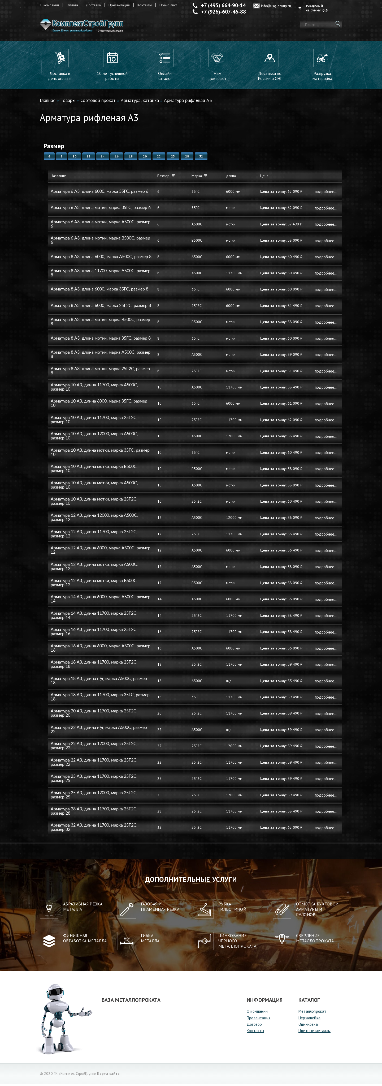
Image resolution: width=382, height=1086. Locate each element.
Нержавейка (309, 1019)
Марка (199, 178)
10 (74, 158)
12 (88, 158)
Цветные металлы (314, 1032)
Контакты (144, 5)
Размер (166, 178)
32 (201, 158)
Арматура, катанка (140, 102)
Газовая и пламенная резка (160, 908)
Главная (47, 102)
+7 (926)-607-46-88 (223, 12)
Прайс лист (168, 5)
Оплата (72, 5)
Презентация (119, 5)
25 (173, 158)
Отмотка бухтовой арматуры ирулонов (317, 911)
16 (117, 158)
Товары (67, 102)
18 (131, 158)
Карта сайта (108, 1075)
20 (145, 158)
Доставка (93, 5)
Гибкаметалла (150, 940)
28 (187, 158)
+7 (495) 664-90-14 (223, 5)
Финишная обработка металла (85, 940)
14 (103, 158)
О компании (49, 5)
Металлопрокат (312, 1013)
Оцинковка (308, 1026)
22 (159, 158)
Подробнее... (326, 193)
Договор (254, 1026)
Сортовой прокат (98, 102)
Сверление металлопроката (315, 940)
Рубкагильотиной (232, 908)
